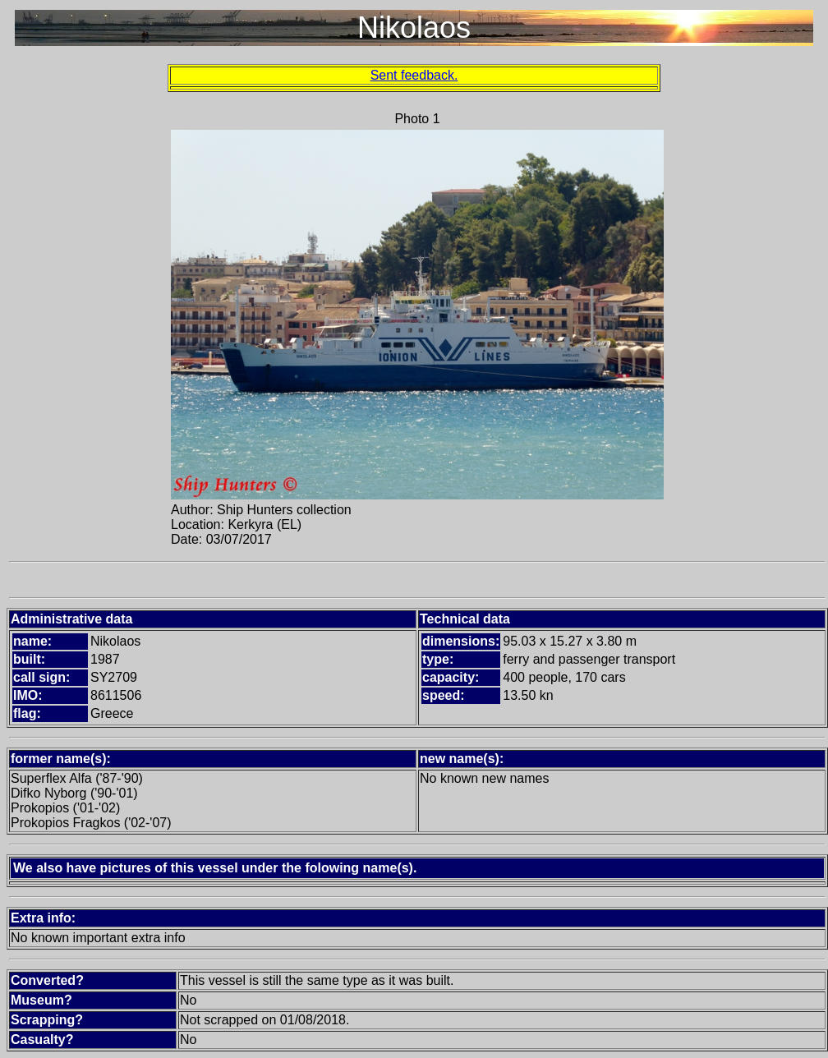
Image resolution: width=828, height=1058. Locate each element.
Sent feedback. (414, 75)
